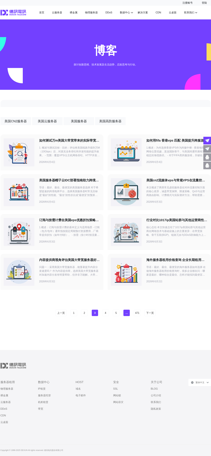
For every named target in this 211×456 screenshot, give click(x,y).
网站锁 (117, 395)
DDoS (108, 12)
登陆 (204, 2)
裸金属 (73, 12)
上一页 (61, 313)
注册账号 (187, 2)
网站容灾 (118, 402)
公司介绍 (156, 395)
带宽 (40, 408)
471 (137, 313)
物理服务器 (91, 12)
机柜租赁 (43, 402)
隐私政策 (156, 408)
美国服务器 (79, 121)
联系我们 (189, 12)
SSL (115, 388)
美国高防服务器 (110, 121)
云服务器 (57, 12)
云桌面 (172, 12)
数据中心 (125, 12)
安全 (116, 382)
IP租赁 (42, 388)
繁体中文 (200, 382)
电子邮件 (81, 395)
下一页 (150, 313)
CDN (158, 12)
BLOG (154, 388)
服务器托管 (44, 395)
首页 (41, 12)
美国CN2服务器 (15, 121)
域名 (78, 388)
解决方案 (143, 12)
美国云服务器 (47, 121)
